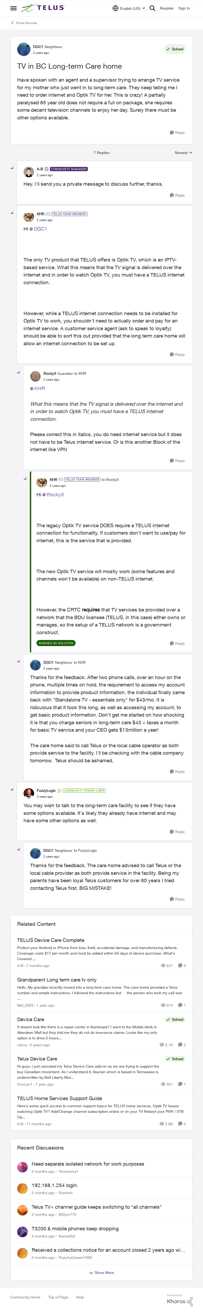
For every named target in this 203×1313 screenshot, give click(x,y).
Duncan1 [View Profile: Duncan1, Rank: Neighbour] (25, 1084)
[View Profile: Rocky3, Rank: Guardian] (35, 376)
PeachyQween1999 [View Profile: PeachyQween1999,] (75, 1257)
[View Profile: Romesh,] (22, 1188)
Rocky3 (55, 494)
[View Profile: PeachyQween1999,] (22, 1253)
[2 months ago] (43, 1171)
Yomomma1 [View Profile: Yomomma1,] (69, 1171)
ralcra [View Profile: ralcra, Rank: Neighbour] (22, 1044)
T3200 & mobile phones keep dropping (75, 1228)
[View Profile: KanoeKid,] (22, 1232)
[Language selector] (128, 8)
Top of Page (58, 1297)
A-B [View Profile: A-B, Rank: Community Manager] (40, 169)
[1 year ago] (44, 1005)
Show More (101, 1272)
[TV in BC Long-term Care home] (45, 175)
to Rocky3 (110, 479)
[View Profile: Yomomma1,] (22, 1167)
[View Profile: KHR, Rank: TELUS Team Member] (29, 217)
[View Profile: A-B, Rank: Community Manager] (29, 172)
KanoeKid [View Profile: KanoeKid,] (67, 1235)
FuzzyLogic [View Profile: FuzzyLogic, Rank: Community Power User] (46, 790)
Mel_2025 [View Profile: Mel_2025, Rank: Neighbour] (25, 1005)
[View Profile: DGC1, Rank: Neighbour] (23, 49)
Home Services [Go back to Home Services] (23, 23)
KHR (39, 388)
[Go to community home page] (43, 8)
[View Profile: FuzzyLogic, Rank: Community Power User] (29, 793)
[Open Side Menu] (13, 8)
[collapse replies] (12, 168)
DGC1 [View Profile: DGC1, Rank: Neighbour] (38, 46)
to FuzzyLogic (85, 850)
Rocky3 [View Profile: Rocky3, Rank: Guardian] (49, 373)
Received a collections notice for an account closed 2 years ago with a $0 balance (108, 1250)
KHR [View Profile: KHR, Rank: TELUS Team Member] (40, 214)
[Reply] (177, 132)
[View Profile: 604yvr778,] (22, 1210)
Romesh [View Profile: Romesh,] (66, 1192)
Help (80, 1297)
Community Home (25, 1297)
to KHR (80, 373)
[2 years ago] (39, 1044)
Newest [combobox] (184, 152)
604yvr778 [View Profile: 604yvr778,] (67, 1214)
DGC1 (41, 229)
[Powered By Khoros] (180, 1300)
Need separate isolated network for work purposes (88, 1164)
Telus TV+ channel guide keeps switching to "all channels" (97, 1207)
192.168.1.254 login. (55, 1185)
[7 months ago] (37, 965)
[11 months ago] (38, 1124)
